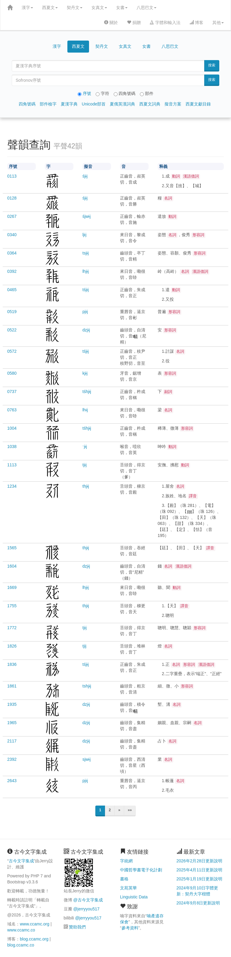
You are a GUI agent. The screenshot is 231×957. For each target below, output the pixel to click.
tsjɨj (85, 253)
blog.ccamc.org (34, 939)
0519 (12, 311)
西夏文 (50, 7)
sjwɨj (86, 759)
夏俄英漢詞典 (122, 104)
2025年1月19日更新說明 (200, 878)
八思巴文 (146, 7)
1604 (12, 566)
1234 (12, 486)
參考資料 (130, 927)
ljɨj (84, 234)
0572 (12, 351)
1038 (12, 446)
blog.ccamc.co (20, 945)
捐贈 (134, 22)
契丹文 (74, 7)
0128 (12, 198)
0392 (12, 271)
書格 (124, 878)
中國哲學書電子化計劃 (141, 869)
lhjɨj (85, 271)
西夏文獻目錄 (198, 104)
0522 (12, 330)
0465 (12, 289)
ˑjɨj (84, 446)
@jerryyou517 (86, 909)
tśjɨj (85, 289)
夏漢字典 (69, 104)
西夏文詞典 (149, 104)
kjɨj (85, 373)
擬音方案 (173, 104)
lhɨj (85, 409)
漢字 (27, 7)
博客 (196, 22)
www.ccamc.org (34, 924)
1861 (12, 686)
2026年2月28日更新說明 (200, 860)
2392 (12, 759)
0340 (12, 234)
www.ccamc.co (21, 930)
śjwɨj (86, 216)
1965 (12, 722)
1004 (12, 428)
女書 (122, 7)
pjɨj (85, 311)
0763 (12, 409)
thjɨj (85, 486)
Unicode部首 (94, 104)
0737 (12, 391)
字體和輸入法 (165, 22)
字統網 (126, 860)
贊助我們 (77, 927)
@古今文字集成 (88, 900)
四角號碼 (27, 104)
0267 (12, 216)
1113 (12, 464)
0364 (12, 253)
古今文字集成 (21, 860)
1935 (12, 704)
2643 (12, 780)
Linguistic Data (134, 897)
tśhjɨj (86, 391)
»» (130, 810)
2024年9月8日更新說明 (198, 903)
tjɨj (84, 464)
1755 (12, 605)
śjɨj (85, 176)
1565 (12, 547)
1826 (12, 646)
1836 (12, 664)
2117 (12, 741)
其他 (218, 22)
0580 (12, 373)
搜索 (211, 65)
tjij (84, 646)
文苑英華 (128, 887)
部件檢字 (48, 104)
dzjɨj (86, 330)
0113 (12, 176)
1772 (12, 627)
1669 (12, 587)
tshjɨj (86, 686)
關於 (111, 22)
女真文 (99, 7)
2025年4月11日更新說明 (200, 869)
